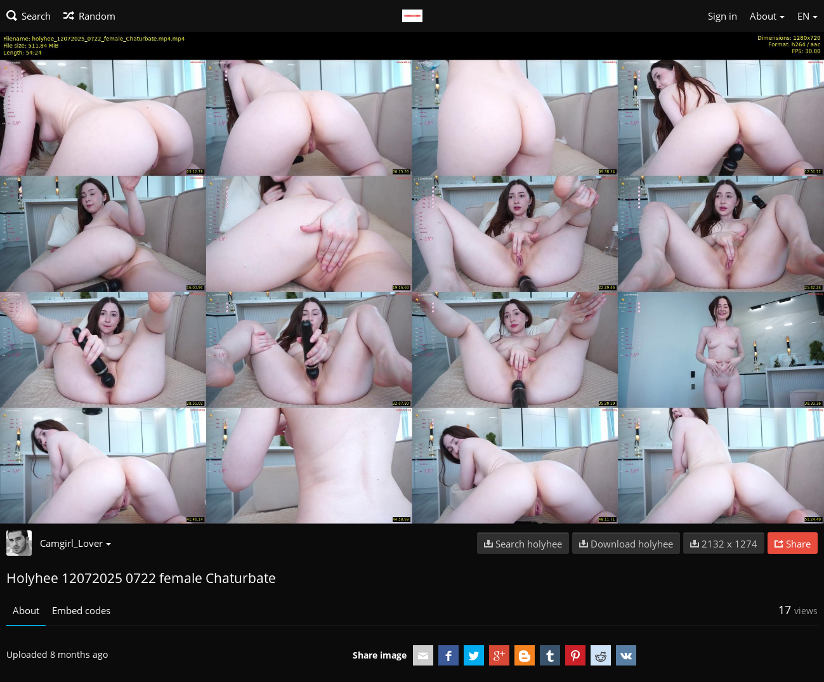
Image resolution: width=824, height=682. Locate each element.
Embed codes (81, 610)
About (26, 610)
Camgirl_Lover (75, 543)
